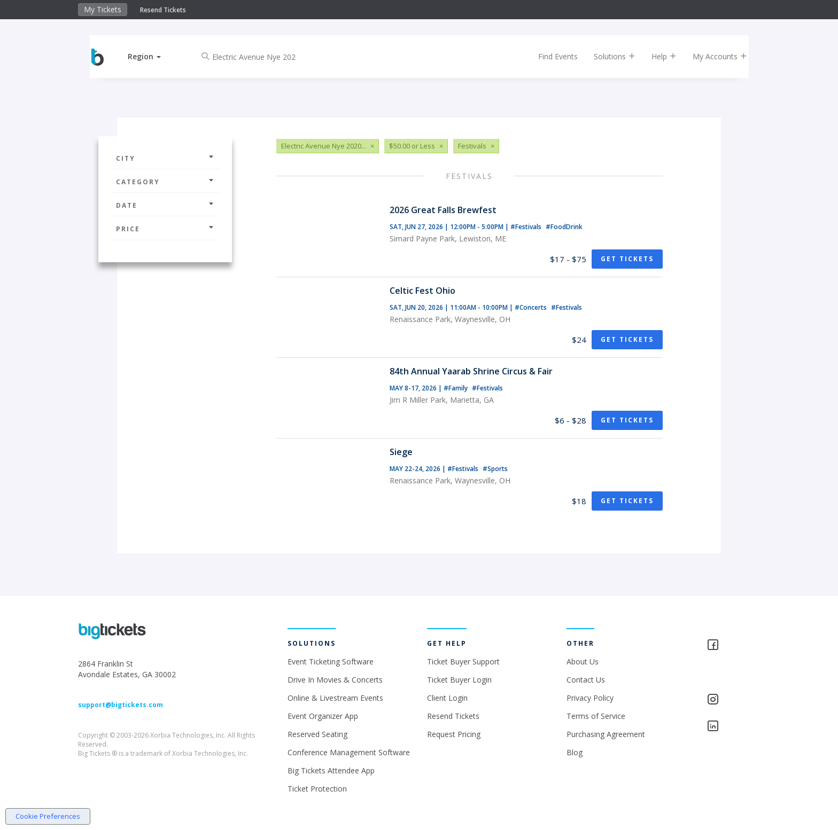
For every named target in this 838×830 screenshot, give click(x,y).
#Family (456, 388)
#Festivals (526, 226)
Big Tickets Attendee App (331, 770)
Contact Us (586, 680)
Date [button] (165, 205)
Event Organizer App (323, 716)
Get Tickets (627, 258)
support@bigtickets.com (120, 704)
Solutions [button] (606, 56)
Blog (575, 752)
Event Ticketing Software (331, 661)
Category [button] (165, 181)
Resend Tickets (163, 9)
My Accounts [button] (711, 56)
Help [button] (655, 56)
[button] (153, 56)
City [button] (165, 158)
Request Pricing (453, 734)
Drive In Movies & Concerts (335, 680)
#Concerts (531, 307)
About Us (583, 661)
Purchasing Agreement (606, 734)
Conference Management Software (349, 752)
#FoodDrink (564, 226)
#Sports (495, 468)
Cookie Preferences (47, 816)
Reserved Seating (317, 734)
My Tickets (102, 9)
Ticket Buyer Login (459, 680)
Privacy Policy (590, 698)
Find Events (549, 56)
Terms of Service (596, 716)
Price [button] (165, 228)
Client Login (447, 698)
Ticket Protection (317, 789)
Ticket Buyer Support (463, 661)
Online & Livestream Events (335, 698)
